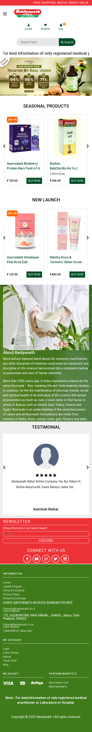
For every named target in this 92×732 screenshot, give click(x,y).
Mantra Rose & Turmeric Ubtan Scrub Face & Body (66, 260)
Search (67, 42)
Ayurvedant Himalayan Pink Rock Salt (23, 259)
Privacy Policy (11, 594)
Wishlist (45, 27)
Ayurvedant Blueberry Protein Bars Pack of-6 (23, 166)
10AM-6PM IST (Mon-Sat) (17, 631)
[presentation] (4, 146)
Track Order (10, 660)
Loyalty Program (12, 586)
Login (6, 649)
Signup (7, 657)
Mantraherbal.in (58, 686)
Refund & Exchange (14, 598)
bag (62, 27)
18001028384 (11, 611)
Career (7, 582)
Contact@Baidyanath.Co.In (19, 609)
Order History (11, 653)
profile (28, 27)
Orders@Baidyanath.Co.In (18, 624)
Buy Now (34, 180)
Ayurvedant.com (59, 682)
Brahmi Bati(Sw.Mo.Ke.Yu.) (63, 166)
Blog (5, 664)
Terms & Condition (14, 590)
